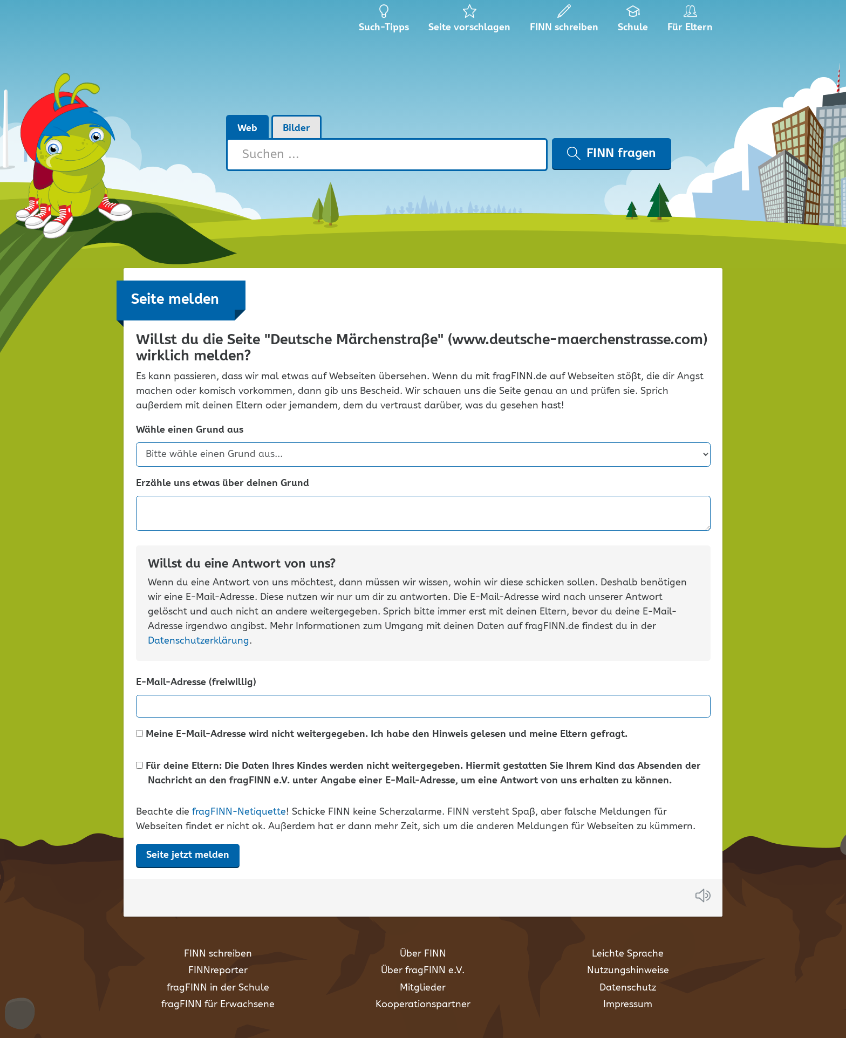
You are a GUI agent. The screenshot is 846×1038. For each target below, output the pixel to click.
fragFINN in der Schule (218, 987)
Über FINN (423, 953)
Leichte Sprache (628, 953)
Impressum (627, 1004)
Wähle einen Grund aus (189, 430)
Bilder (296, 128)
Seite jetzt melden (187, 855)
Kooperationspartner (423, 1004)
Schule (633, 21)
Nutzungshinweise (628, 970)
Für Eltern (692, 21)
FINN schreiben (218, 953)
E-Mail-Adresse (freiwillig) (196, 682)
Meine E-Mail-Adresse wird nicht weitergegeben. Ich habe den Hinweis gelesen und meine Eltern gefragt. (381, 734)
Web (247, 128)
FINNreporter (218, 970)
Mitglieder (423, 987)
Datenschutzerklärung (198, 640)
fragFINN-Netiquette (239, 812)
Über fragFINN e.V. (423, 970)
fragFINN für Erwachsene (218, 1004)
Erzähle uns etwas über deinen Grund (222, 483)
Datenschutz (627, 987)
